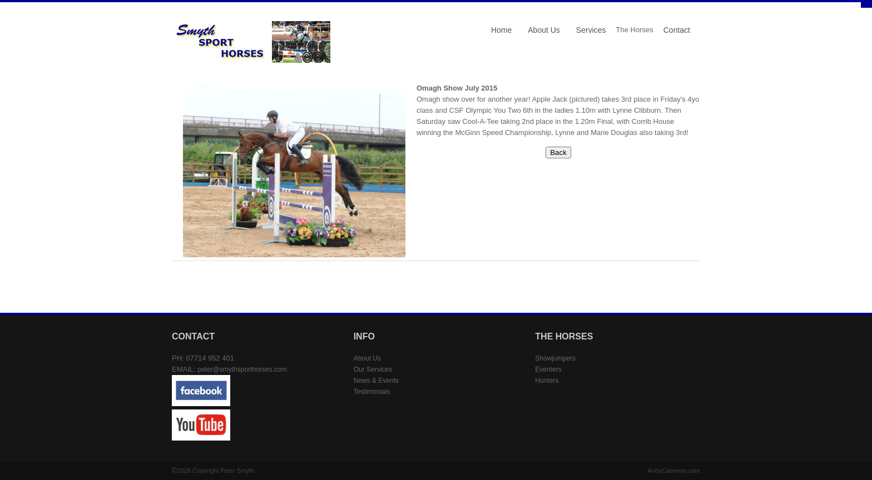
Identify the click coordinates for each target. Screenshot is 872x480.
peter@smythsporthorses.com (241, 369)
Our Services (373, 369)
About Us (544, 30)
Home (501, 30)
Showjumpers (555, 358)
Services (591, 30)
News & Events (376, 380)
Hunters (546, 380)
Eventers (548, 369)
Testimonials (372, 392)
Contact (676, 30)
